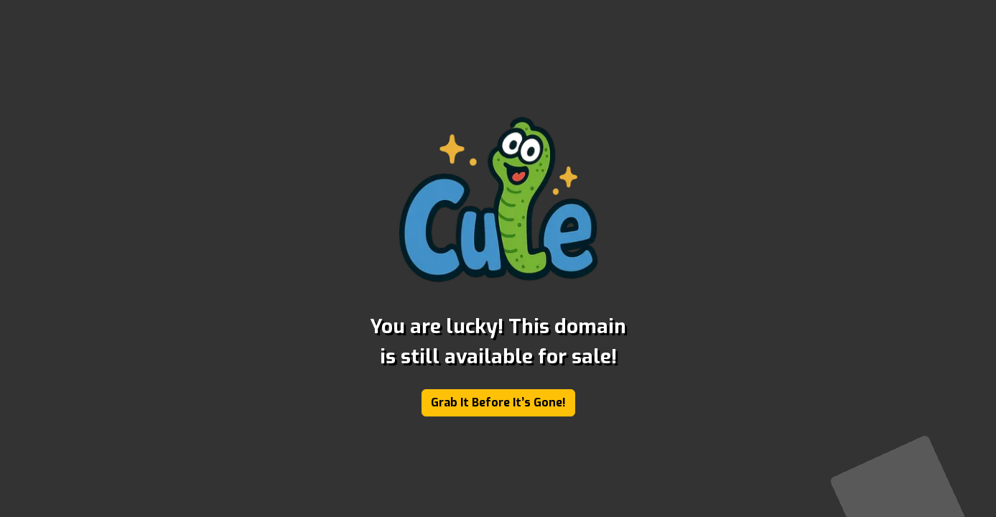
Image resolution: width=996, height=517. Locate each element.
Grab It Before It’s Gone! (498, 402)
